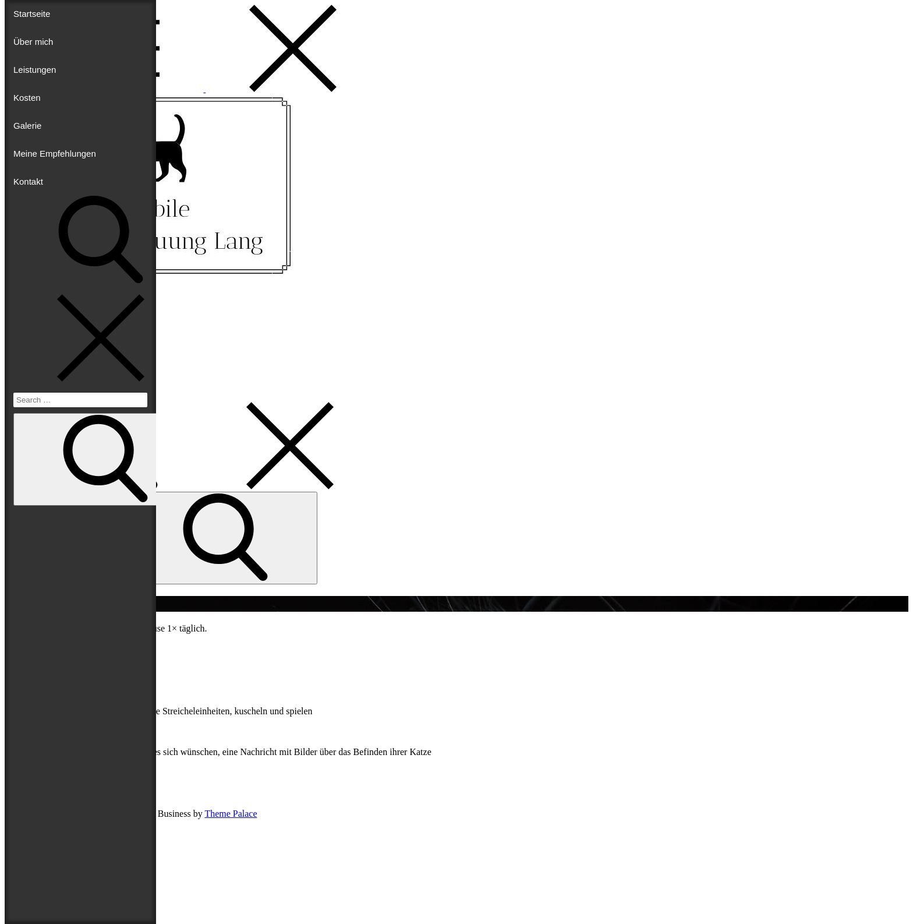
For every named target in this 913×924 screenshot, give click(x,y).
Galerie (27, 126)
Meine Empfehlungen (54, 153)
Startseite (31, 14)
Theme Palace (230, 814)
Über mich (33, 42)
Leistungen (34, 70)
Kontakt (28, 181)
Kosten (27, 98)
